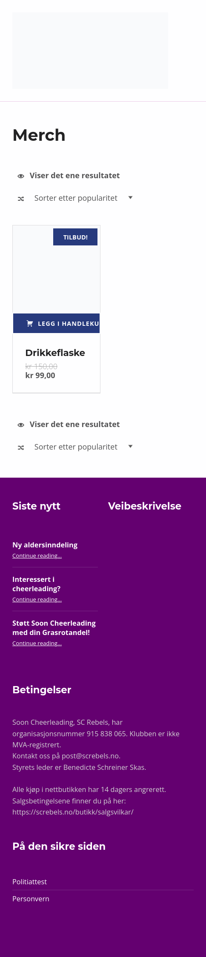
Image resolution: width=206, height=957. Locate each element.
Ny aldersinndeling (44, 545)
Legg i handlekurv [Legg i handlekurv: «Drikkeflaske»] (69, 323)
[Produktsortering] (86, 198)
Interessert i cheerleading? (36, 584)
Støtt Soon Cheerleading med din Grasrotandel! (54, 628)
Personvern (30, 898)
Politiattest (29, 881)
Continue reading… (37, 555)
